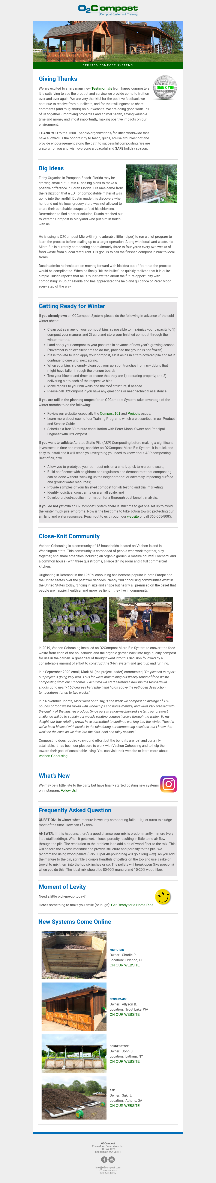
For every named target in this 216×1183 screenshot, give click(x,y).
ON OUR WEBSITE (125, 965)
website (133, 516)
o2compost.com (108, 1170)
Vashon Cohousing (53, 756)
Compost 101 (110, 413)
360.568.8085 (108, 1173)
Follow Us (68, 790)
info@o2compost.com (108, 1167)
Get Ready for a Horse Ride (132, 905)
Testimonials (102, 88)
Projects (134, 413)
